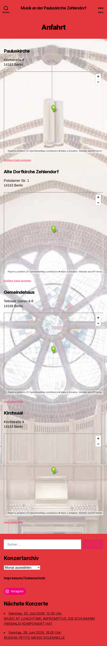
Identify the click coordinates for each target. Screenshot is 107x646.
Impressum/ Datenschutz (24, 578)
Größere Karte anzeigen (17, 160)
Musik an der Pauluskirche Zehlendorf (53, 8)
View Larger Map (13, 401)
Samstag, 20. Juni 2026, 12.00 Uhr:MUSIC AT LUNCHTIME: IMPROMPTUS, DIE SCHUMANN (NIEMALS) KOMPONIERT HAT (49, 618)
